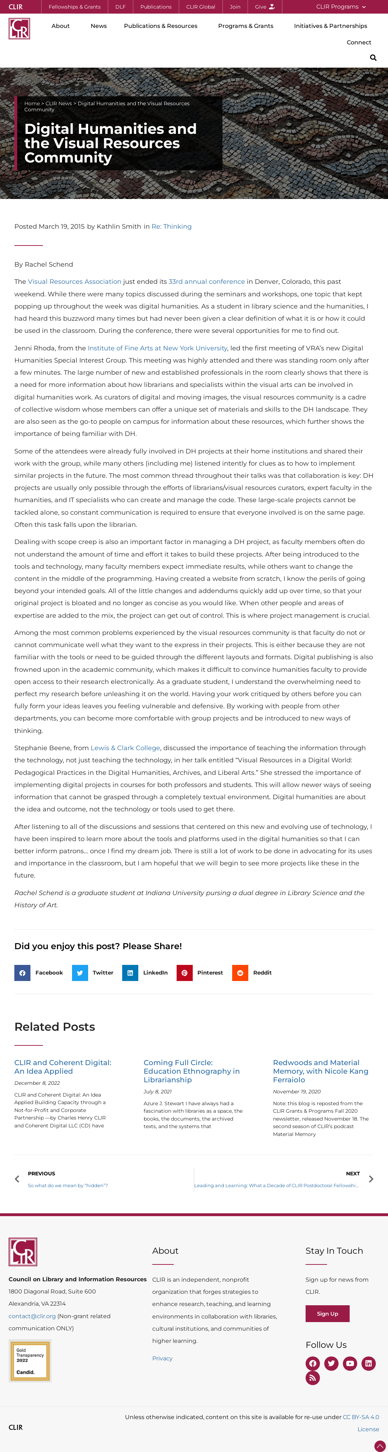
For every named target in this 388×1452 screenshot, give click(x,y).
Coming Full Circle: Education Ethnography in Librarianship (192, 1071)
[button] (373, 57)
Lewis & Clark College (125, 748)
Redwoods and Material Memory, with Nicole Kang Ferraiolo (321, 1071)
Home (32, 103)
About (62, 26)
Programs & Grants (247, 26)
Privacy (162, 1358)
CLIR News (58, 103)
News (99, 26)
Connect (361, 42)
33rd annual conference (207, 282)
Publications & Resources (162, 26)
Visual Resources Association (74, 282)
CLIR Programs (341, 7)
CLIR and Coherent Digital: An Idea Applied (62, 1066)
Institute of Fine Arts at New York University (157, 348)
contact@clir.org (33, 1316)
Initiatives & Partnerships (332, 26)
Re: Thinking (172, 226)
